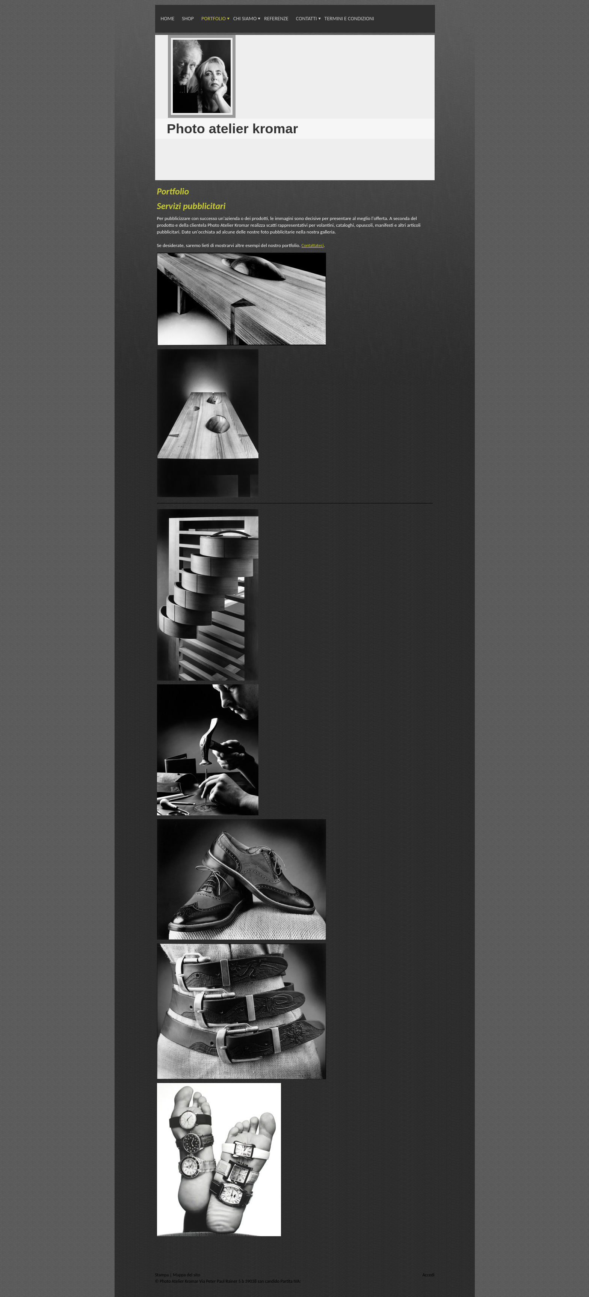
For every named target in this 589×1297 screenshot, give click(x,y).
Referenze (276, 18)
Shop (188, 18)
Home (168, 18)
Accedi (428, 1274)
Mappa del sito (186, 1274)
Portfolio (213, 18)
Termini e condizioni (349, 18)
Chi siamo (245, 18)
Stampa (162, 1274)
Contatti (306, 18)
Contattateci (313, 245)
